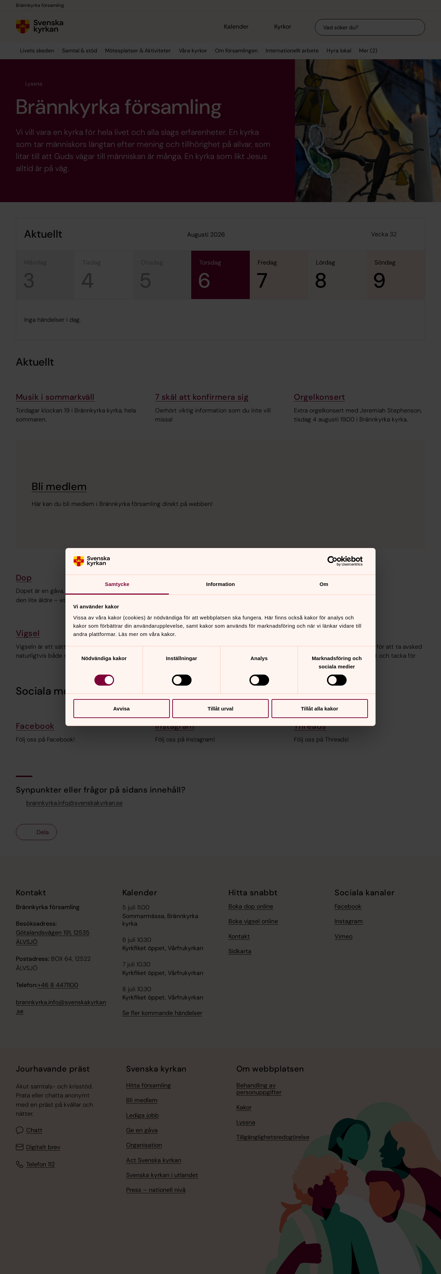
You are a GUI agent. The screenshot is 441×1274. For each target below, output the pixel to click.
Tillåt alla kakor (319, 708)
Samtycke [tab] (117, 584)
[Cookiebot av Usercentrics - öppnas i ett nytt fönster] (338, 561)
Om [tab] (323, 584)
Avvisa (121, 708)
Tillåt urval (221, 708)
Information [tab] (220, 584)
